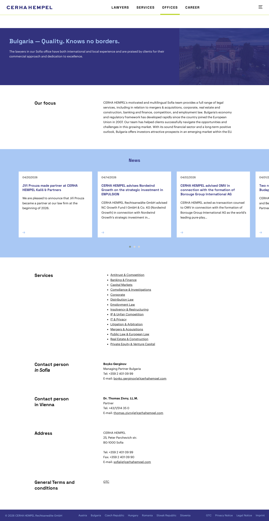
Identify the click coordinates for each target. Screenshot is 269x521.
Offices (170, 7)
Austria (82, 515)
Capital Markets (121, 285)
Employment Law (122, 304)
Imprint (260, 515)
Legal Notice (244, 515)
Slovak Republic (166, 515)
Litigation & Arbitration (126, 324)
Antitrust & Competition (127, 275)
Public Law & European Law (129, 334)
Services (146, 7)
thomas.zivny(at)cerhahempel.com (138, 413)
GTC (106, 482)
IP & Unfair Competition (127, 314)
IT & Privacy (118, 319)
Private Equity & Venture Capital (132, 344)
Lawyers (120, 7)
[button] (130, 247)
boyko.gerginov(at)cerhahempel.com (140, 378)
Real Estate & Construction (129, 339)
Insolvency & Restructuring (129, 309)
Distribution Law (122, 299)
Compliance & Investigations (130, 289)
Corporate (117, 295)
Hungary (133, 515)
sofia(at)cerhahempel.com (132, 462)
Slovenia (185, 515)
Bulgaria (96, 515)
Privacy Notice (224, 515)
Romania (147, 515)
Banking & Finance (123, 280)
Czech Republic (114, 515)
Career (192, 7)
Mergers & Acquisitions (126, 329)
